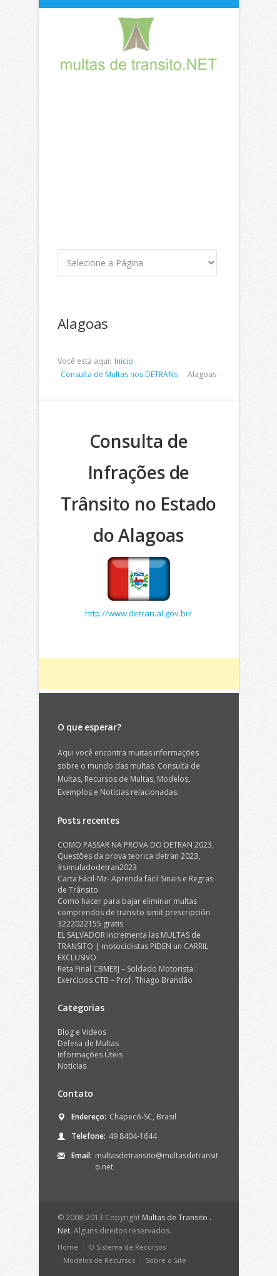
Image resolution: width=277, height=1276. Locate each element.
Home (68, 1247)
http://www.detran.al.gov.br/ (138, 613)
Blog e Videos (82, 1032)
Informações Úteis (90, 1054)
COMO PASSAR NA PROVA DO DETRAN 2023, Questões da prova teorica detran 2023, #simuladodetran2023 (136, 856)
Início (123, 361)
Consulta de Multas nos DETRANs (119, 374)
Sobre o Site (166, 1260)
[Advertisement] (139, 164)
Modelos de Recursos (99, 1260)
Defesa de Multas (88, 1043)
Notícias (72, 1066)
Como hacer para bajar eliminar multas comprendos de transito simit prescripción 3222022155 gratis (134, 912)
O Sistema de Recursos (127, 1247)
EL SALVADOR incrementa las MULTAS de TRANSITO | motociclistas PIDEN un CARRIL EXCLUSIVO (133, 946)
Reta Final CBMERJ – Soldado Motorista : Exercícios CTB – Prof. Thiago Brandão (127, 974)
